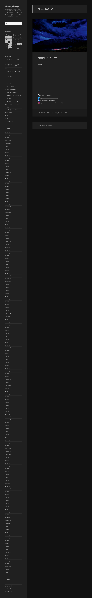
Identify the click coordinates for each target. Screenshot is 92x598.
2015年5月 (8, 503)
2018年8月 (8, 391)
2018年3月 (8, 405)
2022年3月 (8, 267)
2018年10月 (8, 385)
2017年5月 (8, 434)
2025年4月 (8, 160)
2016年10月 (8, 454)
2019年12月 (8, 345)
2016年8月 (8, 460)
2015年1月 (8, 515)
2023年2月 (8, 235)
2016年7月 (8, 463)
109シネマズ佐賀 (9, 87)
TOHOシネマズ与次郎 (11, 89)
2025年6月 (8, 155)
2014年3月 (8, 543)
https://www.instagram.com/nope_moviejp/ (52, 103)
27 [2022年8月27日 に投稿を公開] (18, 44)
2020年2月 (8, 339)
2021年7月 (8, 290)
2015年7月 (8, 497)
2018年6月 (8, 397)
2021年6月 (8, 293)
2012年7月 (8, 569)
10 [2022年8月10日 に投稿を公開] (11, 39)
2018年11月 (8, 382)
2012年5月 (8, 572)
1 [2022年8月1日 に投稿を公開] (6, 37)
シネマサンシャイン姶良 (11, 101)
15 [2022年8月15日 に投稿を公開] (6, 42)
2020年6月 (8, 327)
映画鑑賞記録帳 (12, 6)
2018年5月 (8, 399)
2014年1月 (8, 549)
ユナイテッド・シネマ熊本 (12, 104)
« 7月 (8, 48)
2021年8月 (8, 287)
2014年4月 (8, 540)
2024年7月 (8, 186)
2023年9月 (8, 215)
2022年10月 (8, 247)
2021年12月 (8, 276)
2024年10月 (8, 178)
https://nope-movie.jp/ (46, 95)
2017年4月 (8, 437)
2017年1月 (8, 445)
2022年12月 (8, 241)
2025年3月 (8, 163)
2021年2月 (8, 304)
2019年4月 (8, 368)
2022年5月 (8, 261)
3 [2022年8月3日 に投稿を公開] (11, 37)
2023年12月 (8, 207)
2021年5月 (8, 296)
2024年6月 (8, 189)
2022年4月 (8, 264)
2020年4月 (8, 333)
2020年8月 (8, 322)
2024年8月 (8, 184)
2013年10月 (8, 558)
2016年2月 (8, 477)
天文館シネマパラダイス (11, 110)
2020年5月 (8, 330)
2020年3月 (8, 336)
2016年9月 (8, 457)
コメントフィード (10, 588)
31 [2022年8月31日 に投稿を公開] (11, 46)
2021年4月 (8, 299)
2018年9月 (8, 388)
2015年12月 (8, 483)
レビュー (7, 107)
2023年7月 (8, 221)
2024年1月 (8, 204)
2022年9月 (8, 250)
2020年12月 (8, 310)
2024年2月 (8, 201)
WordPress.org (8, 591)
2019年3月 (8, 371)
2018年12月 (8, 379)
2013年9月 (8, 561)
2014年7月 (8, 532)
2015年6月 (8, 500)
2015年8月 (8, 494)
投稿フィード (8, 586)
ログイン (7, 583)
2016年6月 (8, 466)
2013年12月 (8, 552)
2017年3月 (8, 440)
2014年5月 (8, 538)
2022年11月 (8, 244)
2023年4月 (8, 230)
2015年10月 (8, 489)
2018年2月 (8, 408)
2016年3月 (8, 474)
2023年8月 (8, 218)
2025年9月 (8, 146)
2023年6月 (8, 224)
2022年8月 (8, 253)
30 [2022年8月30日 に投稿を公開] (8, 46)
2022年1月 (8, 273)
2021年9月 (8, 284)
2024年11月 (8, 175)
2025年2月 (8, 166)
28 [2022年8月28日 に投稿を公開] (20, 44)
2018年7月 (8, 394)
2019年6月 (8, 362)
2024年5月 (8, 192)
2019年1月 (8, 376)
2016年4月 (8, 471)
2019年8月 (8, 356)
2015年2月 (8, 512)
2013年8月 (8, 563)
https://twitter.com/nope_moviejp (49, 98)
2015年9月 (8, 492)
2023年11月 (8, 209)
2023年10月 (8, 212)
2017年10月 (8, 420)
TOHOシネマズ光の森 (11, 92)
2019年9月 (8, 353)
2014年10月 (8, 523)
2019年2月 (8, 373)
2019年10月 (8, 350)
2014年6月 (8, 535)
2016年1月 (8, 480)
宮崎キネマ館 (8, 112)
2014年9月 (8, 526)
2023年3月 (8, 232)
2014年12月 (8, 517)
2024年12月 (8, 172)
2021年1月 (8, 307)
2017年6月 (8, 431)
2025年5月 (8, 158)
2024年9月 (8, 181)
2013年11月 (8, 555)
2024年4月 (8, 195)
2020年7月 (8, 325)
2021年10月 (8, 281)
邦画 (6, 118)
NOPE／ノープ (47, 58)
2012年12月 (8, 566)
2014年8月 (8, 529)
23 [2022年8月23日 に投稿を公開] (8, 44)
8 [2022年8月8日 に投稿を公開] (6, 39)
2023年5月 (8, 227)
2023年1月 (8, 238)
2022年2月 (8, 270)
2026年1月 (8, 137)
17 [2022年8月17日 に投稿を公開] (11, 42)
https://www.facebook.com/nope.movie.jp (51, 100)
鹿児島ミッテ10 (9, 121)
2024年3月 (8, 198)
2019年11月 (8, 348)
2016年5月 (8, 468)
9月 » (18, 48)
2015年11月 (8, 486)
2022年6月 (8, 258)
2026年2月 (8, 135)
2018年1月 (8, 411)
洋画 (6, 115)
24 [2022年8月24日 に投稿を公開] (11, 44)
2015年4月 (8, 506)
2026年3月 (8, 132)
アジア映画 (8, 98)
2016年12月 (8, 448)
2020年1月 (8, 342)
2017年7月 (8, 428)
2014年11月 (8, 520)
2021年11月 (8, 278)
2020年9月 (8, 319)
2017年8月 (8, 425)
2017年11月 (8, 417)
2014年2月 (8, 546)
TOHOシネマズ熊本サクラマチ (13, 95)
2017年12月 (8, 414)
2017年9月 (8, 422)
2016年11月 (8, 451)
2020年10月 (8, 316)
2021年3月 (8, 302)
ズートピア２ (8, 76)
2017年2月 (8, 443)
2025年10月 (8, 143)
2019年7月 (8, 359)
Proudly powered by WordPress (45, 125)
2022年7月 (8, 255)
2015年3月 (8, 509)
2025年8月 (8, 149)
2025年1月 (8, 169)
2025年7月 (8, 152)
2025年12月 (8, 140)
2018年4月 (8, 402)
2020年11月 (8, 313)
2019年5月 (8, 365)
